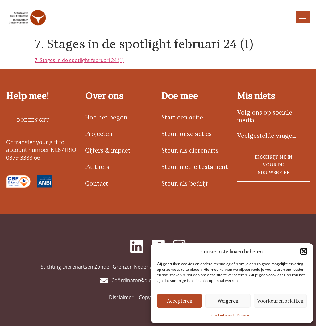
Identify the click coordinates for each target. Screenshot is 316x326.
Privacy (243, 315)
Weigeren (228, 301)
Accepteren (179, 301)
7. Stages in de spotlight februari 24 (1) (79, 60)
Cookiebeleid (222, 315)
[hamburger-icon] (303, 17)
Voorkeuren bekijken (280, 301)
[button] (304, 251)
